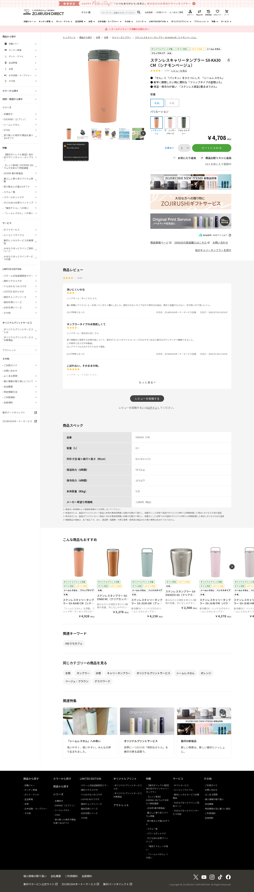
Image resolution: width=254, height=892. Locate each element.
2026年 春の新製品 (13, 173)
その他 (127, 21)
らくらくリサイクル (14, 235)
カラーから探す (62, 778)
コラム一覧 (9, 192)
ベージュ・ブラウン (76, 681)
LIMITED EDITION (157, 21)
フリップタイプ (158, 53)
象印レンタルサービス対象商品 (18, 242)
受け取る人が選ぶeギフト (17, 186)
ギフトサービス (12, 229)
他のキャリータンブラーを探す (213, 250)
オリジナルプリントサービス (153, 673)
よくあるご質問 (176, 12)
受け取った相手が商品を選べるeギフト (18, 137)
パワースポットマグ (14, 197)
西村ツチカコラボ (13, 280)
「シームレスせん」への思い (18, 213)
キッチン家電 (44, 21)
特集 (213, 21)
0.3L (169, 53)
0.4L (172, 103)
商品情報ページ (160, 242)
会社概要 (8, 386)
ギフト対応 (183, 48)
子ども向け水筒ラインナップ (18, 202)
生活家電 (79, 21)
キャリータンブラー (118, 673)
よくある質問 (10, 375)
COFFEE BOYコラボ (14, 291)
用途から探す (61, 786)
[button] (143, 133)
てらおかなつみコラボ (15, 286)
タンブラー (83, 673)
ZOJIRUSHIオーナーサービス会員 (180, 312)
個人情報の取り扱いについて (18, 381)
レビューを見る (179, 70)
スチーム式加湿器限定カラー (18, 275)
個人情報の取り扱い (214, 799)
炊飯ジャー (28, 21)
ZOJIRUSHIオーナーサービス (17, 421)
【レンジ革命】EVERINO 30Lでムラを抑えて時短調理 (19, 167)
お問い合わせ (220, 242)
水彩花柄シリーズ (13, 307)
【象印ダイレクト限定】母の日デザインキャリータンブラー (18, 157)
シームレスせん (213, 48)
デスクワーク (102, 681)
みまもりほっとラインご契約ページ (18, 250)
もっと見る (146, 382)
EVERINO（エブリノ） (15, 119)
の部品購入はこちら (191, 242)
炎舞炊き (8, 114)
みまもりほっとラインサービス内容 (18, 258)
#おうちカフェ (73, 643)
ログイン (152, 408)
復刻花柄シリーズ (13, 302)
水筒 (90, 21)
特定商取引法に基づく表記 (217, 808)
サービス (225, 21)
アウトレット (200, 21)
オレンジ (206, 673)
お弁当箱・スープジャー (108, 21)
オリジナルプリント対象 (163, 48)
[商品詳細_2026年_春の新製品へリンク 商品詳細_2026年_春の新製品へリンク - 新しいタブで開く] (190, 182)
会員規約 (8, 402)
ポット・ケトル (63, 21)
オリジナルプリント (180, 21)
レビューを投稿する (147, 398)
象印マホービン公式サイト (38, 884)
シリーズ (140, 21)
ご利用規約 (9, 397)
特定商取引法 (10, 391)
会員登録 (149, 12)
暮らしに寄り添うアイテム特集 (18, 180)
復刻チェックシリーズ (15, 297)
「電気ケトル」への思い (16, 208)
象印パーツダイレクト (13, 412)
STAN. (7, 130)
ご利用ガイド (161, 12)
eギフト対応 (197, 48)
